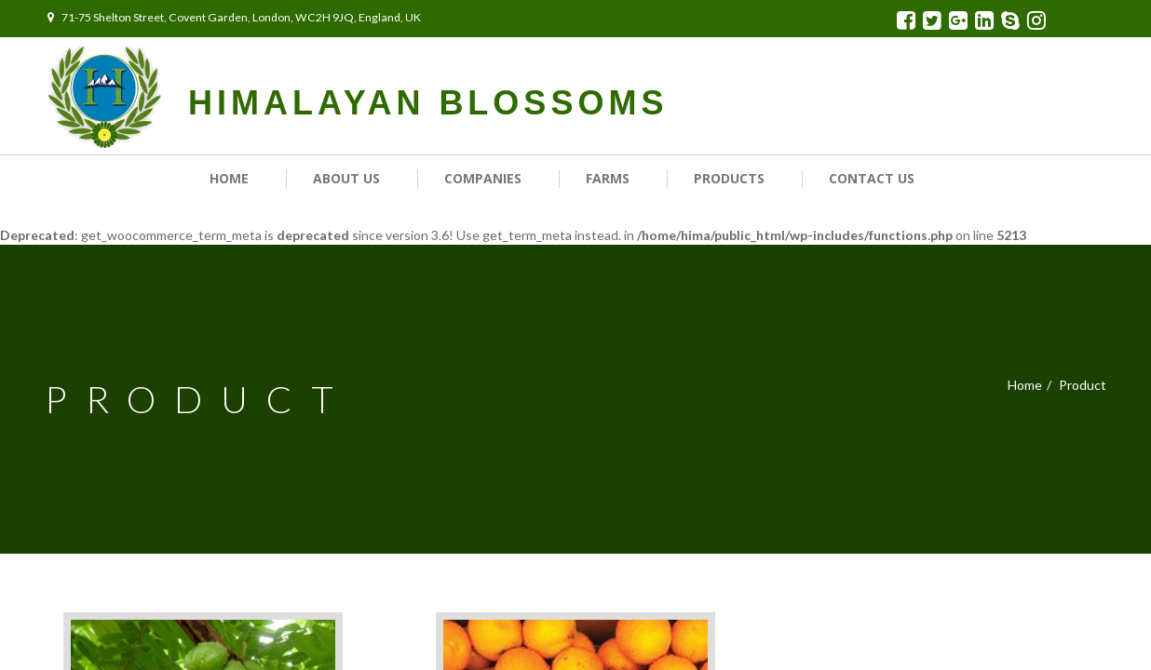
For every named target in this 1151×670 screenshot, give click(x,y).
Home (229, 178)
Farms (608, 178)
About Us (346, 178)
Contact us (871, 178)
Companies (482, 178)
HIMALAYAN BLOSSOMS (428, 103)
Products (729, 178)
